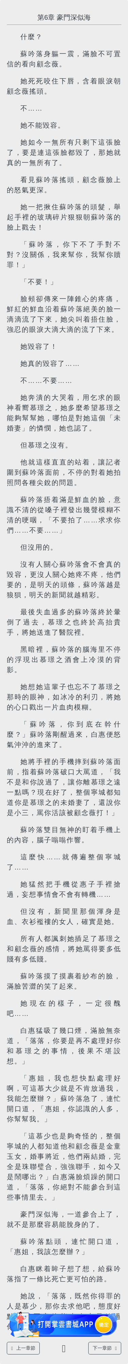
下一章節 (105, 1348)
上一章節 (23, 1348)
